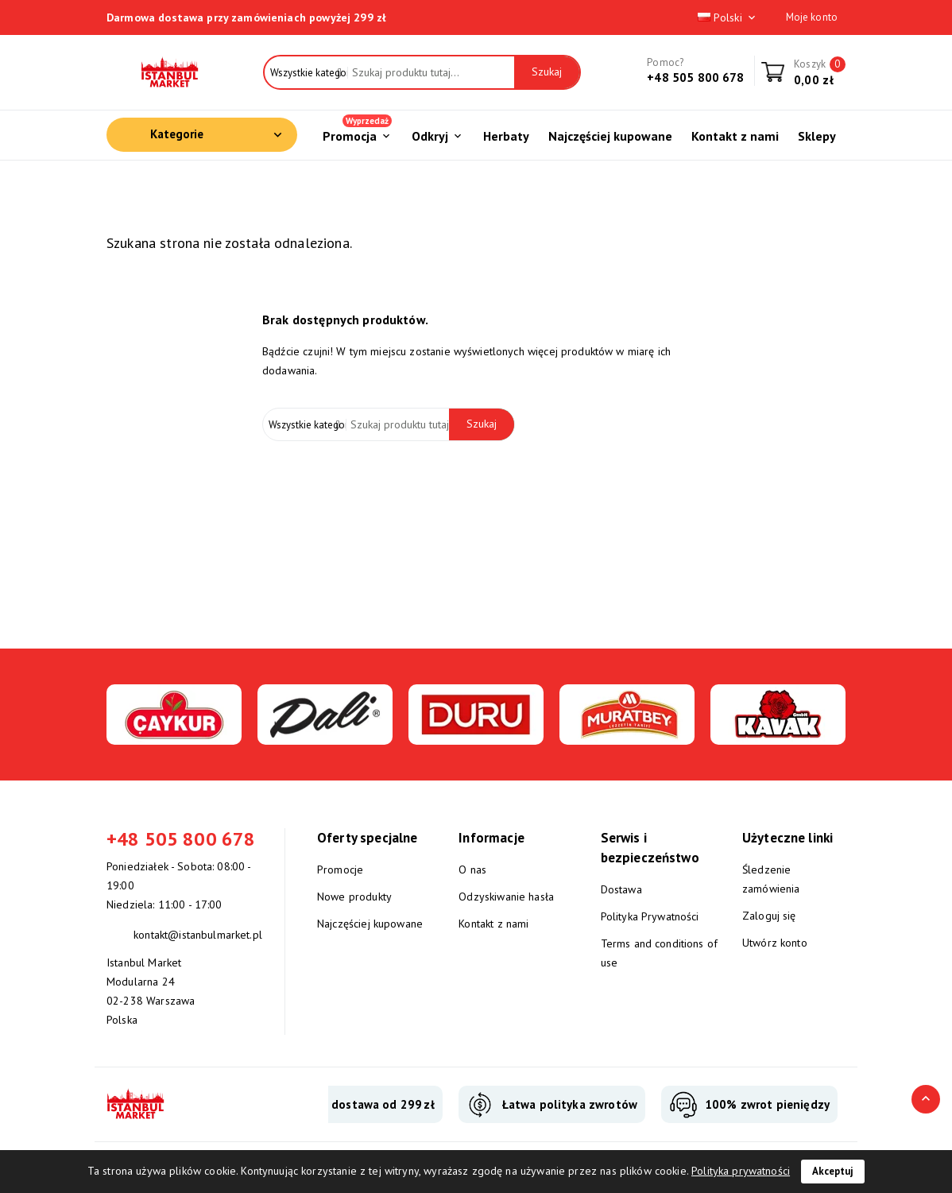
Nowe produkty (354, 896)
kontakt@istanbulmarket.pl (198, 935)
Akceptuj (832, 1171)
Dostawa (621, 889)
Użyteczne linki (787, 837)
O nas (472, 869)
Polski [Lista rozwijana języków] (728, 17)
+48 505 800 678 (695, 77)
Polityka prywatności (740, 1171)
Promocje (340, 869)
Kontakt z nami (493, 923)
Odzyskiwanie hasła (506, 896)
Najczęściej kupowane (370, 923)
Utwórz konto (774, 942)
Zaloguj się (769, 915)
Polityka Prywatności (650, 916)
